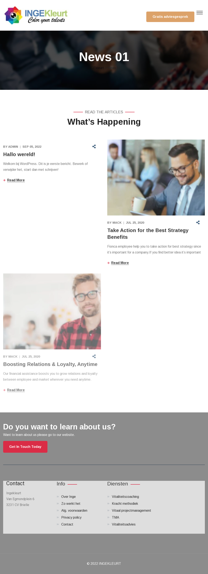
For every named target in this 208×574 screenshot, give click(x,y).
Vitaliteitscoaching (125, 496)
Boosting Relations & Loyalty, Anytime (50, 366)
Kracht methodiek (125, 503)
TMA (115, 517)
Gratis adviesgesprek (170, 16)
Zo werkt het (70, 503)
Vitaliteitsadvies (124, 524)
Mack (117, 223)
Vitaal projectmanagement (131, 510)
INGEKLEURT (110, 563)
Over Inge (68, 496)
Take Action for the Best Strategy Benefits (147, 234)
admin (13, 147)
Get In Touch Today (25, 446)
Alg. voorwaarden (74, 510)
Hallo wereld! (19, 155)
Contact (67, 524)
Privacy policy (71, 517)
